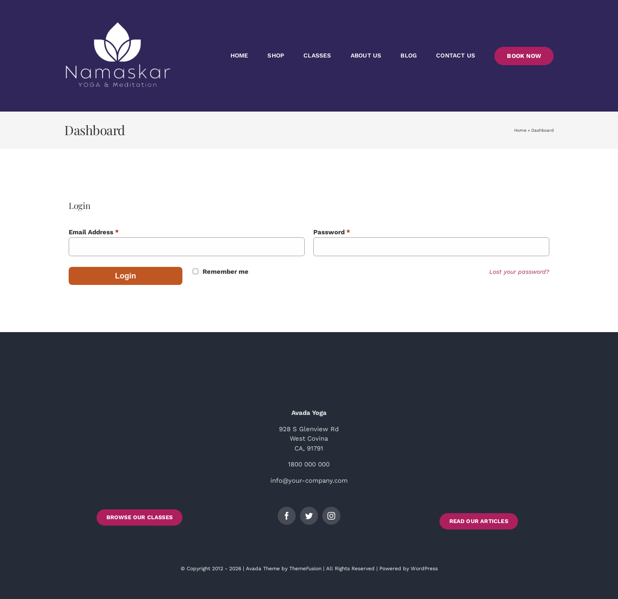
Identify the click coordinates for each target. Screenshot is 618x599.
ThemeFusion (305, 569)
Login (125, 276)
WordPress (424, 569)
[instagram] (331, 516)
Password (331, 232)
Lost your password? (519, 271)
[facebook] (287, 516)
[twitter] (309, 516)
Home (520, 130)
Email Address (94, 232)
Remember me (225, 271)
